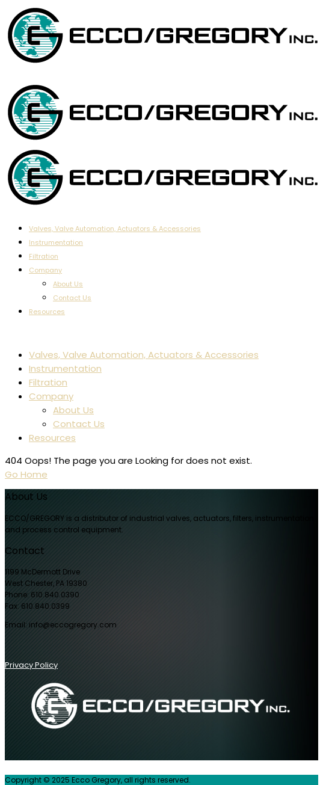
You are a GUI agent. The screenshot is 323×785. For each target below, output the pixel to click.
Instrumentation (56, 242)
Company (45, 270)
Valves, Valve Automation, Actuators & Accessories (115, 228)
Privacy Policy (31, 665)
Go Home (26, 474)
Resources (47, 311)
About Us (68, 284)
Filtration (43, 256)
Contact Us (72, 298)
